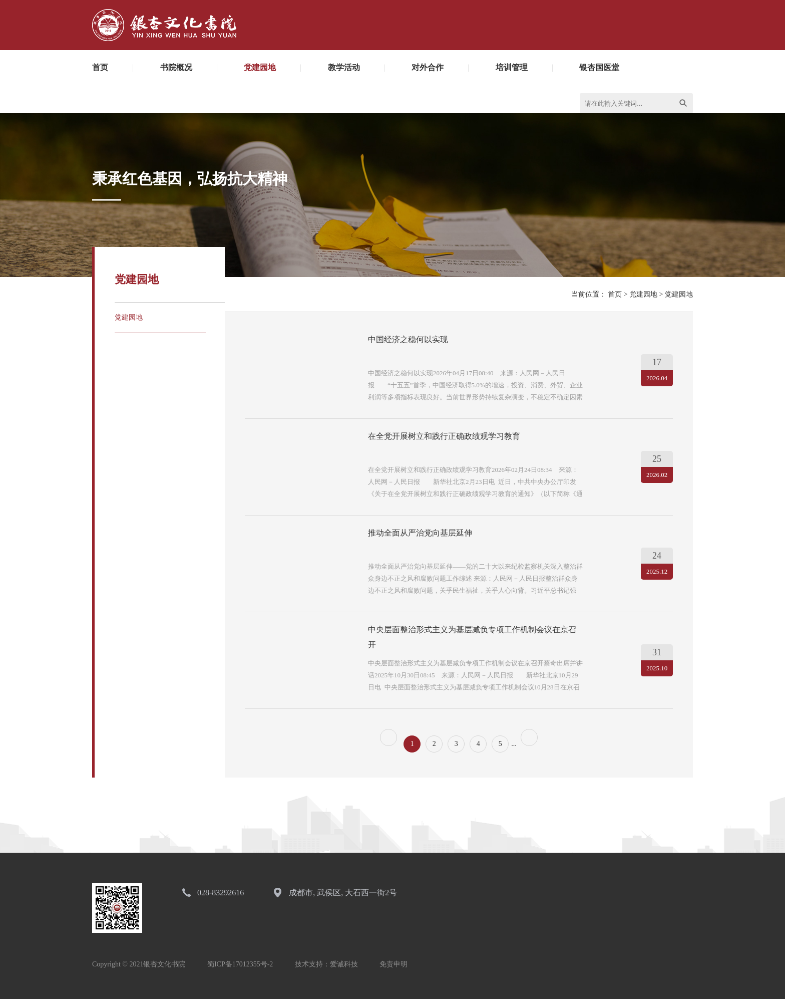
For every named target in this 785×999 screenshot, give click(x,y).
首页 (100, 67)
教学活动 (344, 67)
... (514, 743)
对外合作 (428, 67)
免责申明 (393, 964)
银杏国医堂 (599, 67)
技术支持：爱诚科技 (326, 964)
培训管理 (512, 67)
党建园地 (260, 67)
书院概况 (176, 67)
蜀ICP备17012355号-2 (240, 964)
